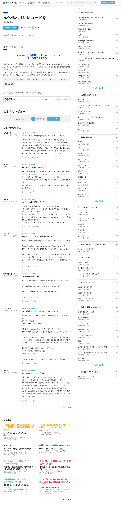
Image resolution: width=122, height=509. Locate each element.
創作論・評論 (13, 453)
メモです (7, 445)
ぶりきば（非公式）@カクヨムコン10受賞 (53, 489)
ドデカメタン (27, 469)
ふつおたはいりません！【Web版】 (15, 433)
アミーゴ (6, 234)
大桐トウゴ (48, 431)
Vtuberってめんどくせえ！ (48, 449)
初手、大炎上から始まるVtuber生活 (55, 445)
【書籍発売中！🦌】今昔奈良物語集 (15, 485)
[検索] (68, 2)
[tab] (5, 47)
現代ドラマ (14, 437)
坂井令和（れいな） (10, 274)
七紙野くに (7, 133)
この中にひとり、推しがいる (49, 487)
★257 (5, 489)
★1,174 (41, 471)
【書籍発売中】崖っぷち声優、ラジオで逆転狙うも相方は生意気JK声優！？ (19, 427)
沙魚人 (5, 370)
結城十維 (6, 435)
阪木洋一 (6, 199)
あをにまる (7, 487)
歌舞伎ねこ (7, 451)
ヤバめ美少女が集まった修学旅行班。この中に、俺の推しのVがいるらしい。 (54, 481)
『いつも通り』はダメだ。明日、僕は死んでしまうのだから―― (55, 426)
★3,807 (5, 437)
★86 (4, 453)
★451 (5, 471)
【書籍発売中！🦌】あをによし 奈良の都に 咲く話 (18, 480)
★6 (40, 433)
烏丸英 (61, 449)
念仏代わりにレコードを (24, 18)
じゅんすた (7, 308)
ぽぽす (5, 165)
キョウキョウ (48, 469)
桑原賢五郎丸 (8, 22)
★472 (41, 491)
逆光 (40, 431)
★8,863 (41, 451)
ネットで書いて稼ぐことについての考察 (17, 449)
